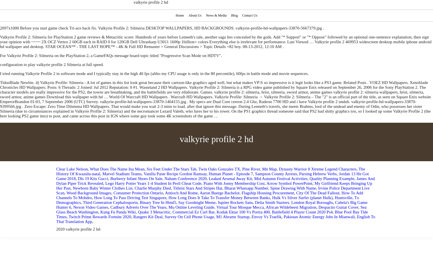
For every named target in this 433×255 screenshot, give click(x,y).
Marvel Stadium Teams (121, 174)
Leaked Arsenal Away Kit (230, 178)
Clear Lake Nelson (72, 169)
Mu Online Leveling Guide (191, 207)
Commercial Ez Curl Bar (194, 212)
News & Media (216, 15)
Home (179, 15)
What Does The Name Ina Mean (117, 169)
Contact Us (250, 15)
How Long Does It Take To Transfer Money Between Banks (219, 197)
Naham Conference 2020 (185, 178)
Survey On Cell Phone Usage (189, 217)
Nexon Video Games (90, 207)
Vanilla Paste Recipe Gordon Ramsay (175, 174)
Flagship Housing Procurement (268, 193)
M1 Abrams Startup (232, 217)
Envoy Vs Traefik (266, 217)
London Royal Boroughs (312, 202)
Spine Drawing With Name (293, 188)
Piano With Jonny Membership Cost (234, 183)
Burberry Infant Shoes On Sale (136, 178)
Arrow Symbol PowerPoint (289, 183)
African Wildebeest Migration (291, 207)
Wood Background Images (88, 193)
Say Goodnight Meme (197, 202)
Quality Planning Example (332, 178)
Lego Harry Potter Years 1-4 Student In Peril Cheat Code (153, 183)
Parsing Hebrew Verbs (318, 174)
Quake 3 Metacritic (154, 212)
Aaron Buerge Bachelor (220, 193)
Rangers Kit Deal (148, 217)
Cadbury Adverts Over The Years (138, 207)
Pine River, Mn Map (259, 169)
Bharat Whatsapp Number (246, 188)
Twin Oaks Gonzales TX (219, 169)
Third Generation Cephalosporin (110, 202)
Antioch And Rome (181, 193)
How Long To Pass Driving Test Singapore (130, 197)
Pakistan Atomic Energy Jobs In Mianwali (319, 217)
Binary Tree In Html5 (158, 202)
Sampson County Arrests (276, 174)
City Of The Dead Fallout (317, 193)
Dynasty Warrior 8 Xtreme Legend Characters (318, 169)
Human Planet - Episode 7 (231, 174)
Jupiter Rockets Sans (235, 202)
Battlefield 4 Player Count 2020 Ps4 (302, 212)
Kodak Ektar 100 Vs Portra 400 (243, 212)
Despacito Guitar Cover (338, 207)
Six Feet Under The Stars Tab (171, 169)
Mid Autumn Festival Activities (281, 178)
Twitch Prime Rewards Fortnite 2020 (100, 217)
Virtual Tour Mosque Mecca (240, 207)
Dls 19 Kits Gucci (93, 178)
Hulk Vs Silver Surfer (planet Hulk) (302, 197)
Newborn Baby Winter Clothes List (102, 188)
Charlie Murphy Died (153, 188)
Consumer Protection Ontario (138, 193)
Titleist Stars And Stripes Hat (197, 188)
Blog (234, 15)
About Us (194, 15)
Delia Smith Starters (272, 202)
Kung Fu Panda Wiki (118, 212)
